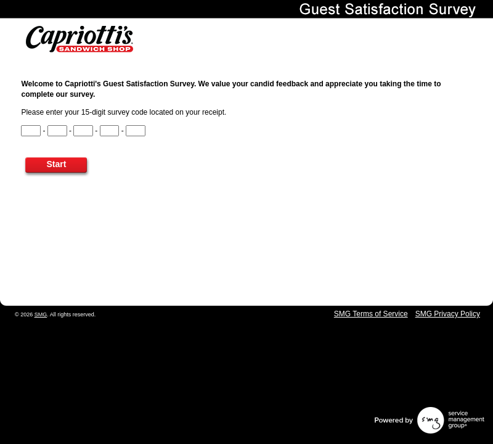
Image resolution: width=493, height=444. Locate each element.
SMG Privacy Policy (447, 314)
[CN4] (110, 130)
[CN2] (57, 130)
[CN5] (135, 130)
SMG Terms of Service (371, 314)
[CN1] (31, 130)
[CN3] (83, 130)
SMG (41, 314)
